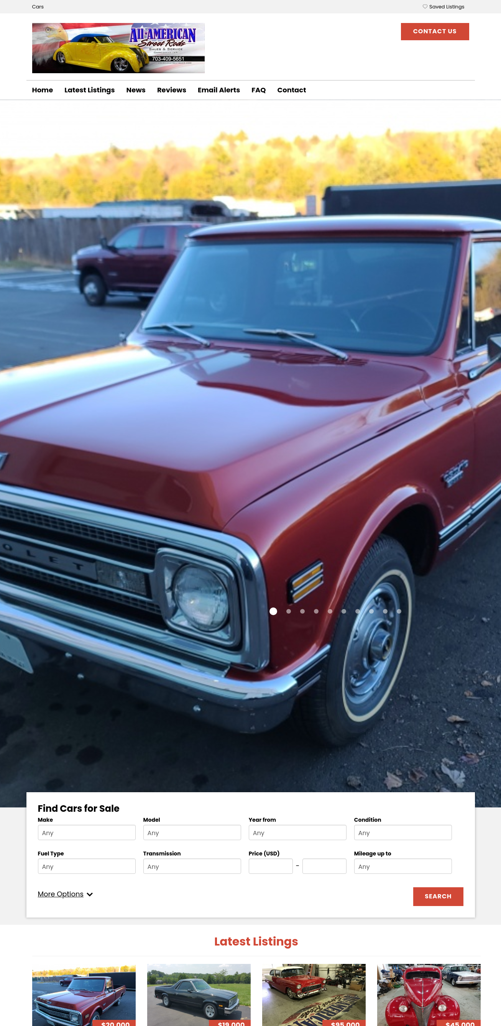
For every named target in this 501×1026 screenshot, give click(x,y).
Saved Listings (446, 6)
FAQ (258, 90)
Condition (367, 820)
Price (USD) (264, 853)
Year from (262, 820)
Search (438, 896)
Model (151, 820)
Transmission (162, 853)
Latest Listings (89, 90)
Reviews (171, 90)
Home (42, 90)
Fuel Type (51, 853)
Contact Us (435, 31)
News (136, 90)
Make (45, 820)
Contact (291, 90)
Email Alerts (219, 90)
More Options (61, 894)
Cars (38, 6)
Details (52, 216)
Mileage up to (372, 853)
